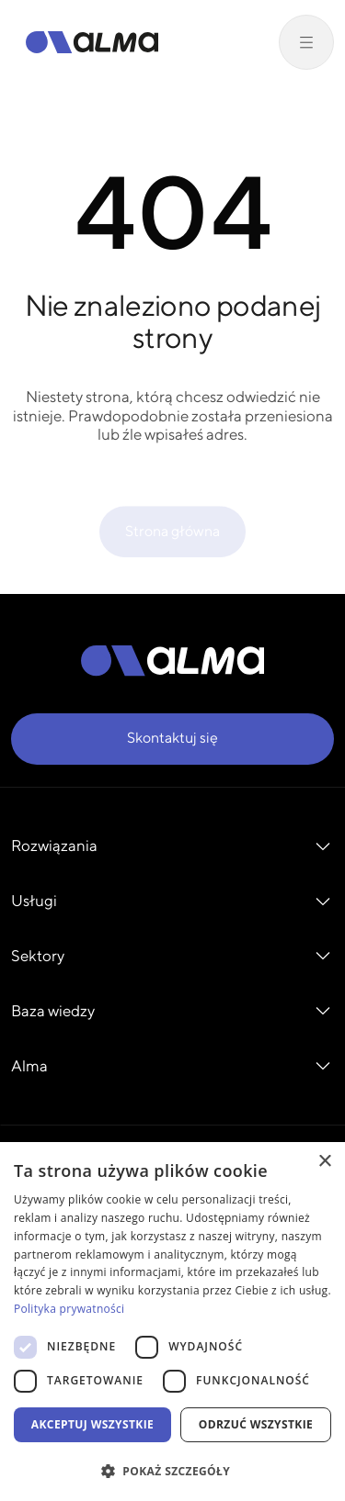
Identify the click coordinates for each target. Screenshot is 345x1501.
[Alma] (92, 42)
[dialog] (172, 1321)
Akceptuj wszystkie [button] (92, 1424)
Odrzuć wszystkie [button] (256, 1424)
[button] (172, 1471)
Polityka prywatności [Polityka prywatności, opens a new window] (69, 1308)
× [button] (324, 1162)
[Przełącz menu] (306, 42)
